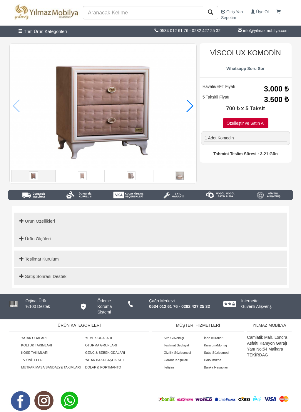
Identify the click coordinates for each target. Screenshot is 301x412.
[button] (189, 105)
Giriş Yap (232, 11)
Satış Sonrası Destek (42, 276)
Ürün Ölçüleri (35, 238)
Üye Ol (260, 11)
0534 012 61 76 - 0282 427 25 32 (179, 306)
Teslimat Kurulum (39, 258)
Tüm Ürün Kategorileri (42, 31)
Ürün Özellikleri (37, 220)
